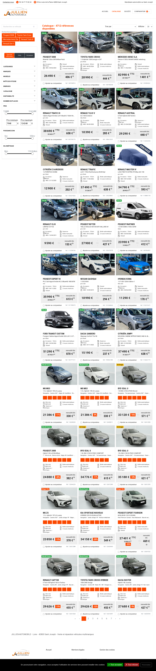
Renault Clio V (8, 44)
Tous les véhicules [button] (9, 55)
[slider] (6, 113)
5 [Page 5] (102, 618)
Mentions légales (78, 650)
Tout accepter (115, 665)
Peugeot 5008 (8, 35)
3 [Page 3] (92, 618)
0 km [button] (19, 55)
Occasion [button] (29, 55)
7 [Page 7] (111, 618)
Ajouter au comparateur (53, 83)
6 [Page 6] (106, 618)
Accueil (105, 11)
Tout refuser (132, 665)
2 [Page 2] (88, 618)
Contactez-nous (8, 2)
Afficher (141, 26)
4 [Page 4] (97, 618)
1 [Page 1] (83, 618)
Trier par (108, 26)
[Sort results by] (124, 26)
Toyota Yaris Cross (24, 35)
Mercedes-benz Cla (10, 39)
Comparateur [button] (141, 11)
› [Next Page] (115, 618)
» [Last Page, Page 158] (119, 618)
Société (127, 11)
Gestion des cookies (107, 650)
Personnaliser (146, 665)
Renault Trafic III (27, 39)
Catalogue (116, 11)
